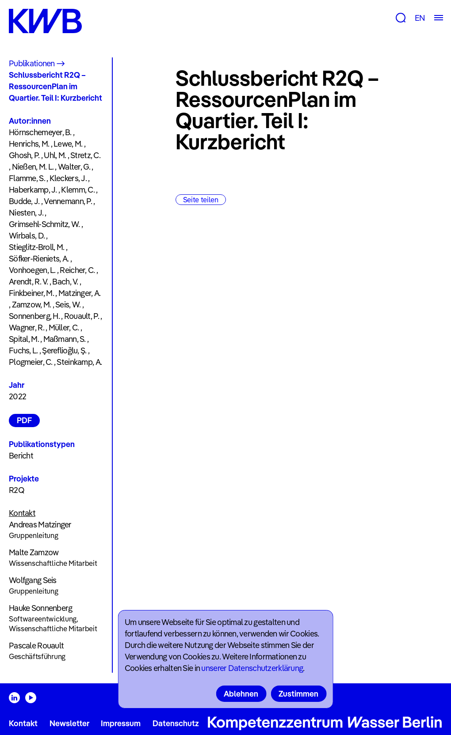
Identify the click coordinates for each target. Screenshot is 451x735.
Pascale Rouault (36, 645)
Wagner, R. (26, 327)
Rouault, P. (81, 316)
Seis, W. (67, 304)
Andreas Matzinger (40, 524)
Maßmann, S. (64, 339)
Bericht (21, 456)
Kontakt (23, 723)
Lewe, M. (68, 144)
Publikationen (32, 63)
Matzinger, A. (79, 293)
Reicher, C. (77, 270)
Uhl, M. (55, 155)
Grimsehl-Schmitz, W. (44, 224)
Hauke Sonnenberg (40, 608)
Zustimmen (298, 694)
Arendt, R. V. (28, 282)
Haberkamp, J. (33, 190)
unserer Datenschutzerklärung (252, 668)
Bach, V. (65, 282)
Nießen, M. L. (33, 167)
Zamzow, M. (31, 304)
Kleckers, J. (68, 178)
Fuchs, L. (23, 350)
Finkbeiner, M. (31, 293)
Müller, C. (64, 327)
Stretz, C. (85, 155)
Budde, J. (24, 201)
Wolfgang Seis (33, 580)
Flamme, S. (27, 178)
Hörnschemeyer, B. (40, 132)
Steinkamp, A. (79, 362)
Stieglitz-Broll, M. (36, 247)
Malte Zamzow (33, 552)
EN (420, 18)
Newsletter (69, 723)
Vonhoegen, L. (32, 270)
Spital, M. (24, 339)
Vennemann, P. (68, 201)
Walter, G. (74, 167)
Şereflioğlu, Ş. (64, 350)
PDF (24, 420)
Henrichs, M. (29, 144)
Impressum (121, 723)
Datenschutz (176, 723)
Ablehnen (241, 694)
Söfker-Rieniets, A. (39, 259)
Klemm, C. (78, 190)
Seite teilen (200, 199)
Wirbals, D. (27, 236)
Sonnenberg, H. (34, 316)
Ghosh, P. (24, 155)
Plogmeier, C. (31, 362)
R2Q (16, 490)
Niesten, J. (26, 213)
